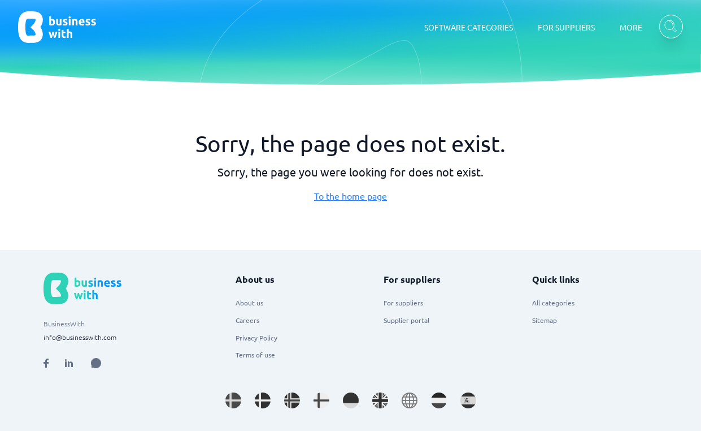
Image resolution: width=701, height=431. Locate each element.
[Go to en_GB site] (380, 400)
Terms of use (255, 354)
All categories (553, 302)
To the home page (350, 195)
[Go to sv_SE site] (233, 400)
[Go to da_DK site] (263, 400)
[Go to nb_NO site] (292, 400)
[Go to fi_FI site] (321, 400)
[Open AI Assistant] (96, 363)
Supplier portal (406, 320)
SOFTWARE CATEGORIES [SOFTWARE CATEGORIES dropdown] (468, 27)
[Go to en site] (409, 400)
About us (249, 302)
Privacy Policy (256, 337)
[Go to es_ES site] (468, 400)
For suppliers (403, 302)
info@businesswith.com (79, 337)
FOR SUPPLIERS (566, 27)
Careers (247, 320)
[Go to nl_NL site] (439, 400)
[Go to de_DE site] (351, 400)
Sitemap (544, 320)
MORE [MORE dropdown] (631, 27)
